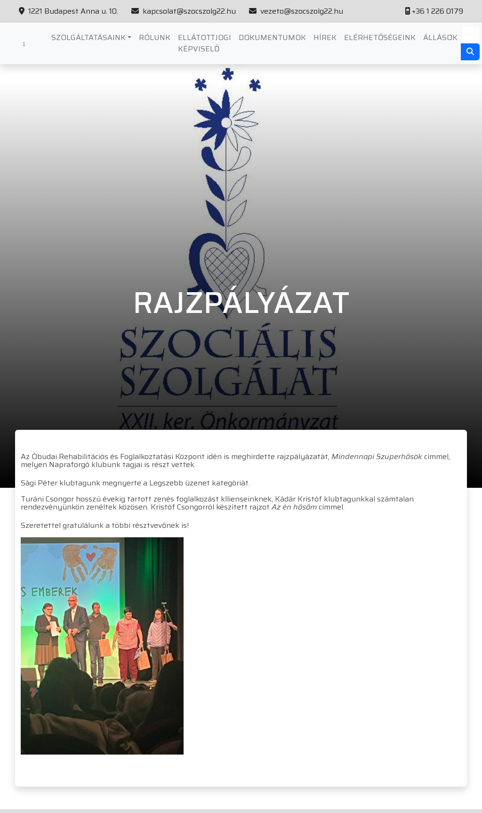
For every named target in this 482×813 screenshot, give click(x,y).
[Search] (470, 34)
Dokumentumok (272, 37)
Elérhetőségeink (380, 37)
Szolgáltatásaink (88, 37)
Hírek (325, 37)
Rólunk (154, 37)
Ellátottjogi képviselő (204, 43)
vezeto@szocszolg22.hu (296, 11)
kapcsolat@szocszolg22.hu (183, 11)
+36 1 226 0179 (434, 11)
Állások (440, 37)
